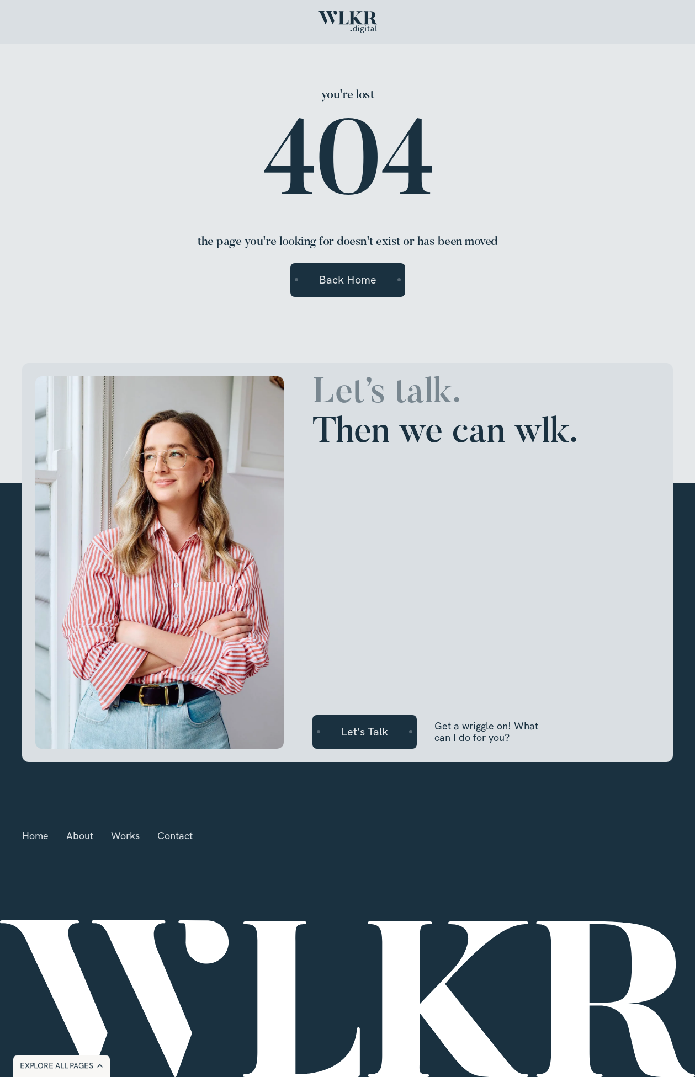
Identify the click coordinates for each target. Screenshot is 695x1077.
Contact (175, 835)
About (79, 835)
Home (35, 835)
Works (125, 835)
